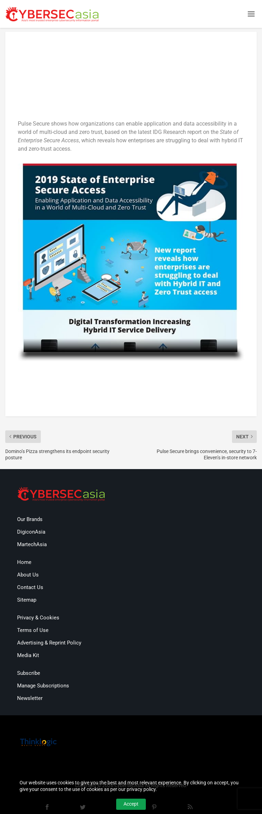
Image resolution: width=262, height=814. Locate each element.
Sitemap (26, 600)
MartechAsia (32, 544)
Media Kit (28, 655)
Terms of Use (32, 630)
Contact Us (30, 587)
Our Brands (30, 519)
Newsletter (30, 698)
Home (24, 562)
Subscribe (28, 673)
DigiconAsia (31, 532)
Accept (131, 804)
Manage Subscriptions (43, 686)
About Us (28, 575)
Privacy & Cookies (38, 618)
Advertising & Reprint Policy (49, 643)
